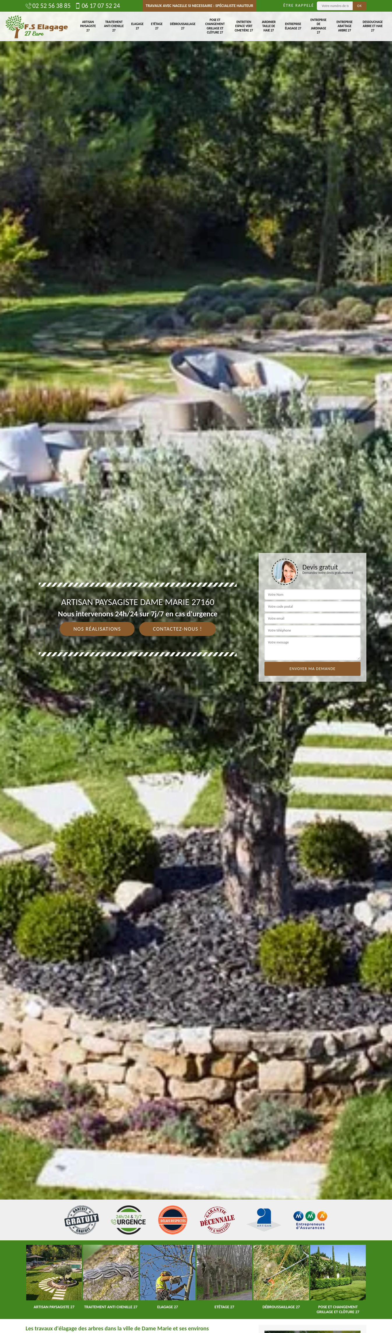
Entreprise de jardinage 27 (318, 26)
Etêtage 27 (157, 26)
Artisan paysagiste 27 (88, 26)
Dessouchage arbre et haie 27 (373, 26)
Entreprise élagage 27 (293, 26)
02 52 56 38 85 (48, 6)
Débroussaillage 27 (182, 26)
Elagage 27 (137, 26)
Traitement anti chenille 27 (114, 26)
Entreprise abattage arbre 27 (345, 26)
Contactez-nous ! (177, 629)
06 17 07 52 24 (97, 6)
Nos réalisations (97, 629)
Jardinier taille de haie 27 (269, 26)
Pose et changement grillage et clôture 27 (215, 26)
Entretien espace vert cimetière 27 (244, 26)
